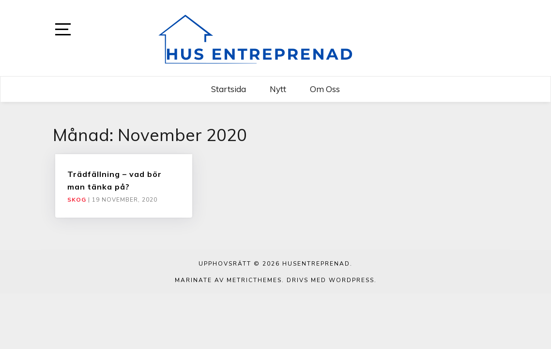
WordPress (351, 280)
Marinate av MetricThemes (228, 280)
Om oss (325, 89)
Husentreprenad (316, 264)
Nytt (278, 89)
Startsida (228, 89)
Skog (76, 200)
